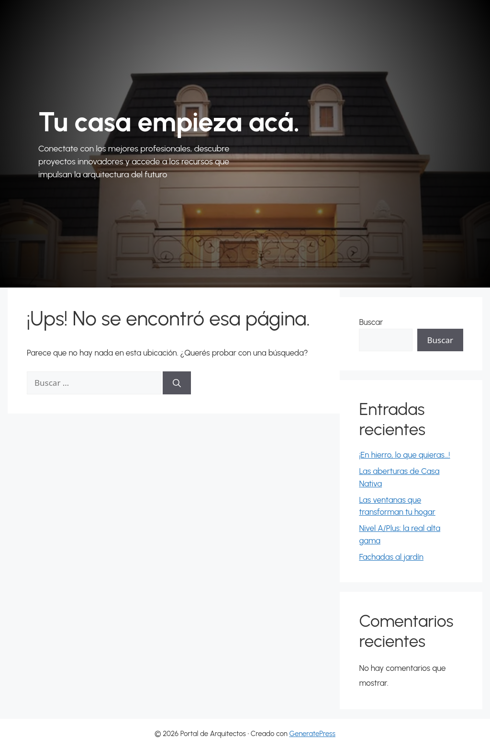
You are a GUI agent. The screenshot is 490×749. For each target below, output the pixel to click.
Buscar (371, 322)
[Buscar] (177, 382)
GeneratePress (312, 733)
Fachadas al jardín (391, 557)
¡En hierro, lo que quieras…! (404, 455)
